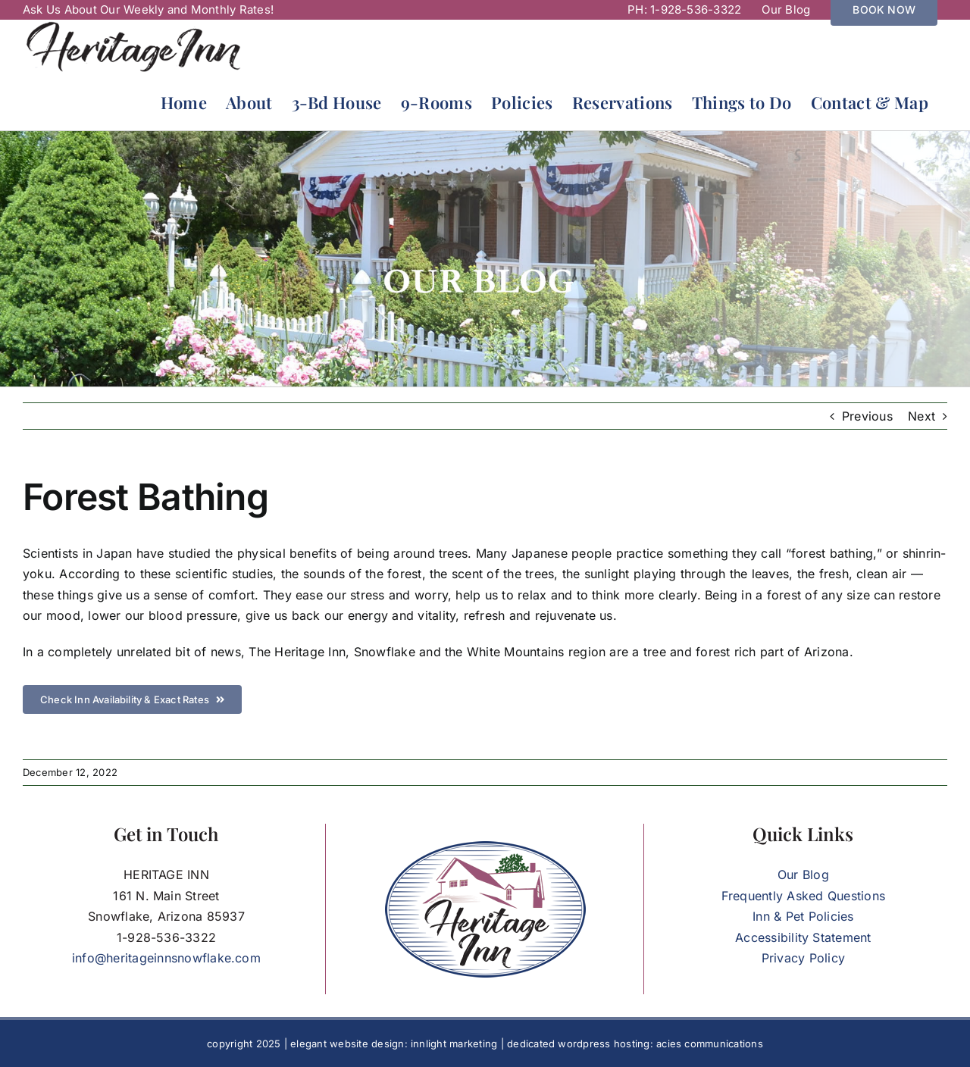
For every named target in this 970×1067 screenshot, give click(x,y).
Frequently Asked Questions (803, 895)
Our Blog (803, 874)
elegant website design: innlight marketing (393, 1043)
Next (921, 416)
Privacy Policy (803, 957)
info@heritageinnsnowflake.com (166, 957)
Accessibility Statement (803, 937)
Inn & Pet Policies (803, 916)
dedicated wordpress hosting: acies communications (635, 1043)
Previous (867, 416)
